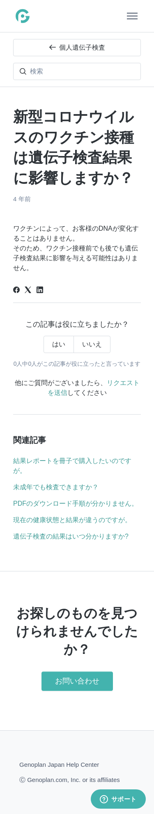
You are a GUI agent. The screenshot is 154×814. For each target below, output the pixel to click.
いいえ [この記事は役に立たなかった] (92, 344)
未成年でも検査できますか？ (56, 487)
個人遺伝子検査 (77, 47)
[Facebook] (16, 290)
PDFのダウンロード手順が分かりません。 (75, 503)
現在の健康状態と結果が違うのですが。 (72, 519)
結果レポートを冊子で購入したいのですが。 (72, 465)
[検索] (77, 71)
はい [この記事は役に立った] (58, 344)
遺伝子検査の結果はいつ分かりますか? (71, 536)
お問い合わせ (77, 681)
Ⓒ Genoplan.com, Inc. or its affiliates (69, 779)
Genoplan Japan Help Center (59, 764)
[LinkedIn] (40, 290)
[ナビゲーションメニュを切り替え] (132, 16)
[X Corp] (28, 290)
